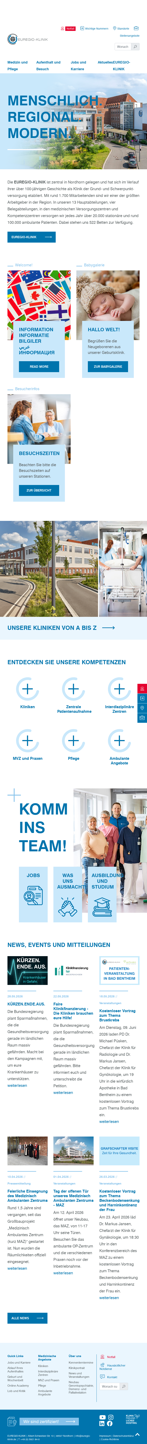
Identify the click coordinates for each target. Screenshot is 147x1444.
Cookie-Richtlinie (110, 1418)
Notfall (107, 1335)
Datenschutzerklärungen (126, 1414)
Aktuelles (105, 41)
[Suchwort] (123, 25)
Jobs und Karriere (78, 44)
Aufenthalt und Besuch (48, 44)
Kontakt (108, 1355)
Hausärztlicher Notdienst (112, 1345)
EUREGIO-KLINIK (121, 44)
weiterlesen (17, 1064)
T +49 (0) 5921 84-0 (29, 1418)
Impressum (105, 1414)
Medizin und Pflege (17, 44)
